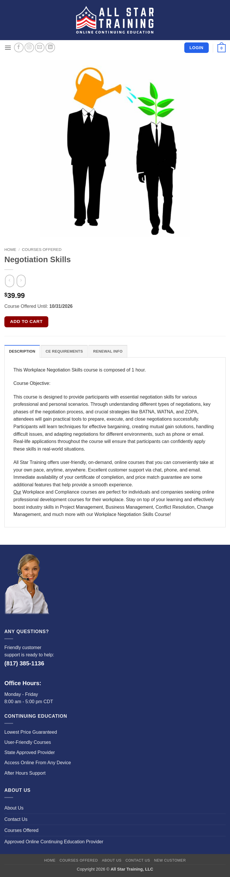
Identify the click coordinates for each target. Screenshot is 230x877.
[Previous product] (21, 281)
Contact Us (15, 819)
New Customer (170, 860)
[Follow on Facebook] (19, 47)
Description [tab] (22, 351)
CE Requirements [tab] (64, 351)
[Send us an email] (40, 47)
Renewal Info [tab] (108, 351)
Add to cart (26, 321)
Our (17, 492)
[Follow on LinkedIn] (50, 47)
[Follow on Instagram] (29, 47)
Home (10, 249)
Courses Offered (41, 249)
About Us (14, 807)
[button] (7, 47)
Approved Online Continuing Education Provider (53, 841)
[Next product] (9, 281)
